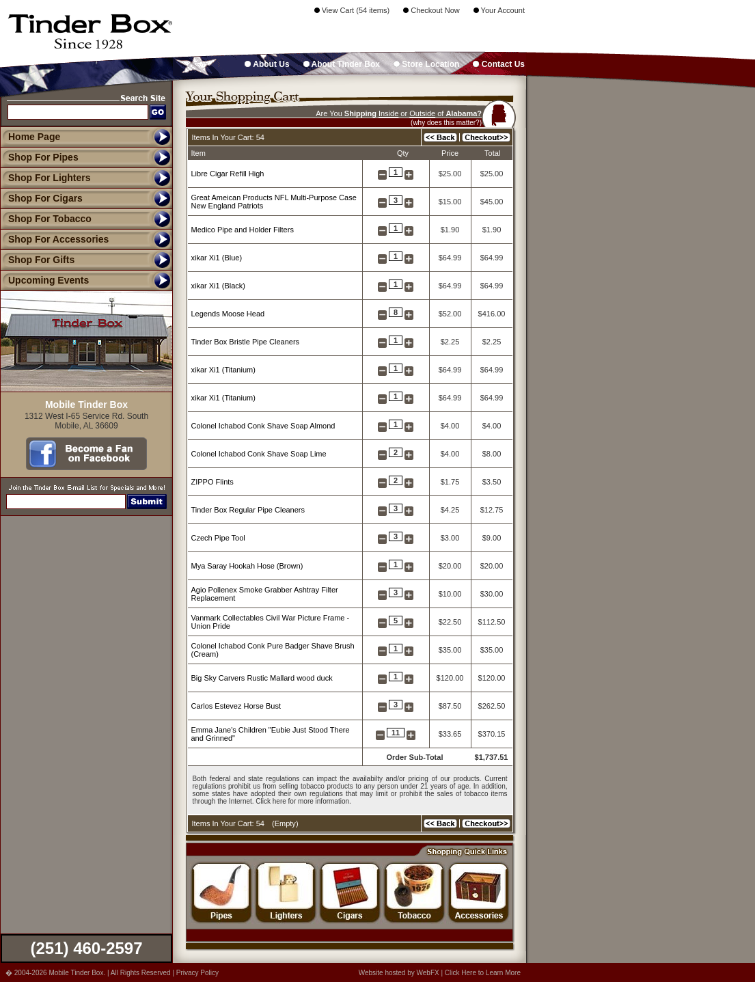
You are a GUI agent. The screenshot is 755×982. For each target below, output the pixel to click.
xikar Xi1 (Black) (218, 286)
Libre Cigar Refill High (227, 173)
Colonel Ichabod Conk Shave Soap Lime (259, 454)
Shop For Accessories (54, 239)
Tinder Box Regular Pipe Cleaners (248, 510)
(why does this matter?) (446, 122)
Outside (422, 113)
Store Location (426, 64)
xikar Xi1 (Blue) (217, 258)
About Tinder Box (341, 64)
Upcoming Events (44, 280)
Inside (388, 113)
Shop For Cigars (41, 198)
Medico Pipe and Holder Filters (242, 230)
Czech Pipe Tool (218, 538)
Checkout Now (431, 10)
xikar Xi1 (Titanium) (223, 370)
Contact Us (499, 64)
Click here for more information (302, 801)
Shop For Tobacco (46, 218)
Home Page (34, 136)
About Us (267, 64)
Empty (285, 823)
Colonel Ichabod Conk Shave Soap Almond (263, 426)
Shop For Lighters (45, 177)
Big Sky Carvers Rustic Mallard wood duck (262, 678)
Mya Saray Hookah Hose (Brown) (247, 566)
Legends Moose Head (228, 314)
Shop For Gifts (37, 259)
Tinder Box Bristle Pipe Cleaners (245, 342)
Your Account (499, 10)
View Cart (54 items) (352, 10)
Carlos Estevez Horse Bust (236, 706)
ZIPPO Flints (212, 482)
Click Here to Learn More (483, 973)
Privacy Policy (197, 973)
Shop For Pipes (39, 157)
